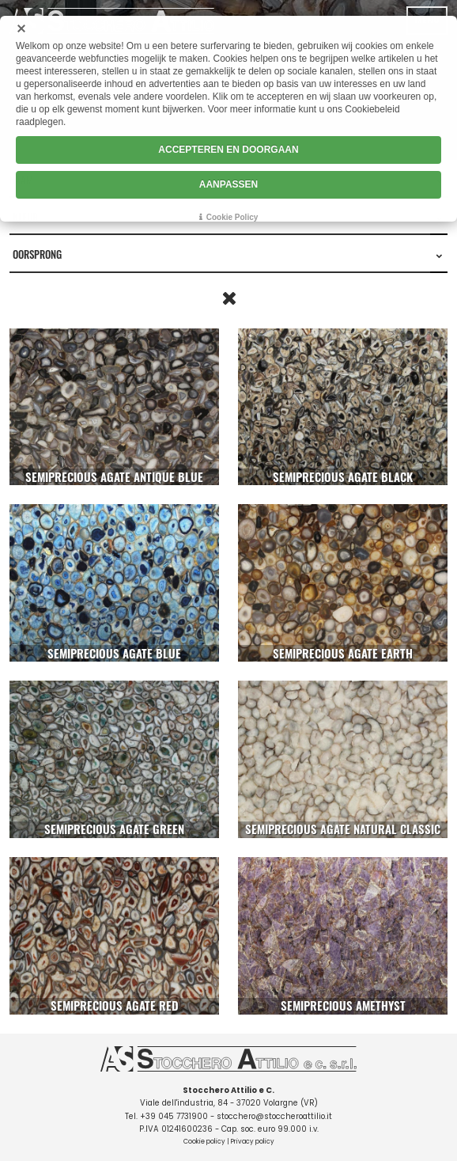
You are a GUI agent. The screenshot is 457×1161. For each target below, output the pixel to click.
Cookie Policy (232, 217)
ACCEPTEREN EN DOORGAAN (228, 149)
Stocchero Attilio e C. (228, 1090)
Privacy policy (252, 1141)
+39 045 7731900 (174, 1116)
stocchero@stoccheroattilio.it (274, 1116)
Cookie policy (204, 1141)
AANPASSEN (228, 184)
